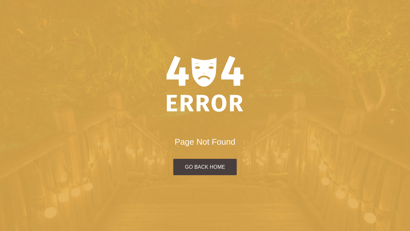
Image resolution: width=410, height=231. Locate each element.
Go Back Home (205, 167)
